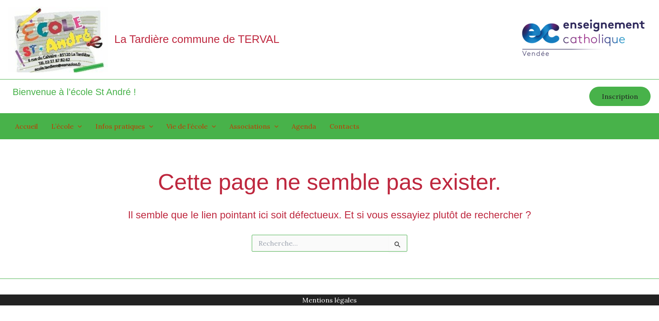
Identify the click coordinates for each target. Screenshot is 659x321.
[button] (620, 96)
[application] (78, 126)
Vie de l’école (191, 126)
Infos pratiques (124, 126)
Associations (254, 126)
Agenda (304, 126)
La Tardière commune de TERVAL (196, 39)
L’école (66, 126)
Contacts (344, 126)
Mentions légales (329, 300)
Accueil (26, 126)
